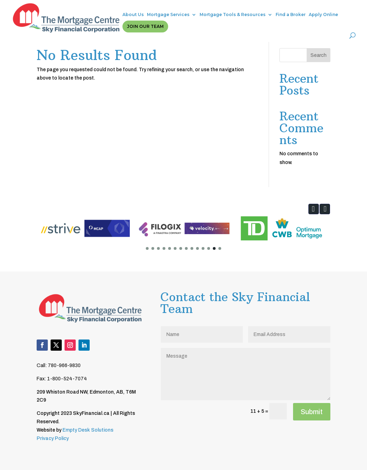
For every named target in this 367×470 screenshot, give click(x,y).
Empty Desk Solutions (87, 430)
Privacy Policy (53, 438)
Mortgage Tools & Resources (187, 9)
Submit (312, 412)
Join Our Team (319, 9)
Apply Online (278, 9)
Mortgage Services (123, 9)
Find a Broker (246, 9)
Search (318, 55)
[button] (313, 209)
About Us (88, 9)
